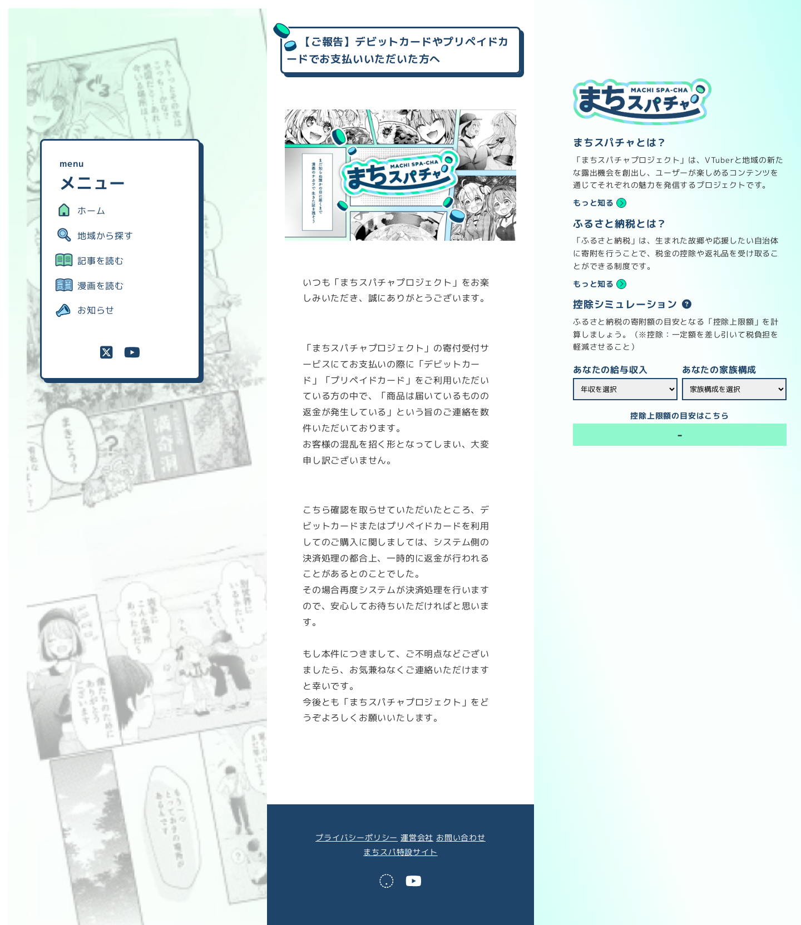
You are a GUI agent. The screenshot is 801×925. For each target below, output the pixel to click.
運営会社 (416, 837)
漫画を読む (100, 286)
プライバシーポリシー (356, 837)
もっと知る (593, 203)
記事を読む (100, 261)
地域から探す (105, 236)
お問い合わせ (461, 837)
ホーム (91, 211)
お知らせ (96, 310)
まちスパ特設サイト (400, 852)
